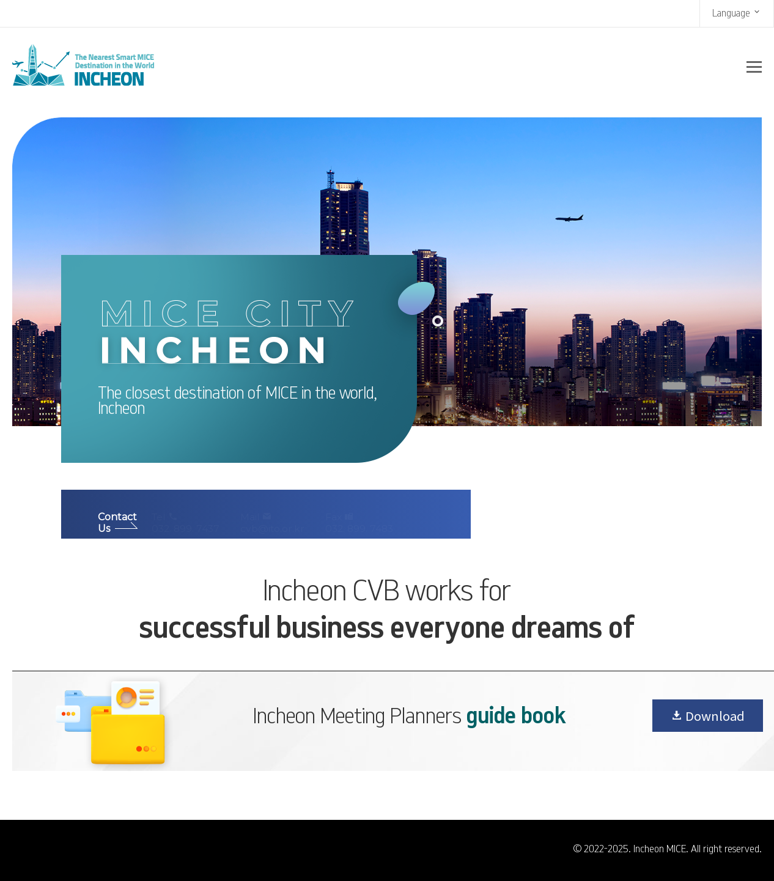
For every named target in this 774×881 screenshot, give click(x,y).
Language (736, 12)
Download (708, 715)
